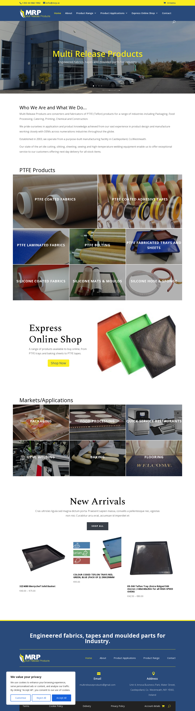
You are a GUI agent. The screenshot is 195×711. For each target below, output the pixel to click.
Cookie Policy (56, 706)
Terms (26, 706)
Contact (166, 13)
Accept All (61, 697)
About (68, 13)
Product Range (84, 13)
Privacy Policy (118, 706)
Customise (20, 697)
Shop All (98, 526)
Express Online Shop (143, 13)
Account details (152, 706)
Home (57, 13)
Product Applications (112, 13)
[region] (40, 688)
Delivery (87, 706)
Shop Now (58, 363)
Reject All (41, 697)
